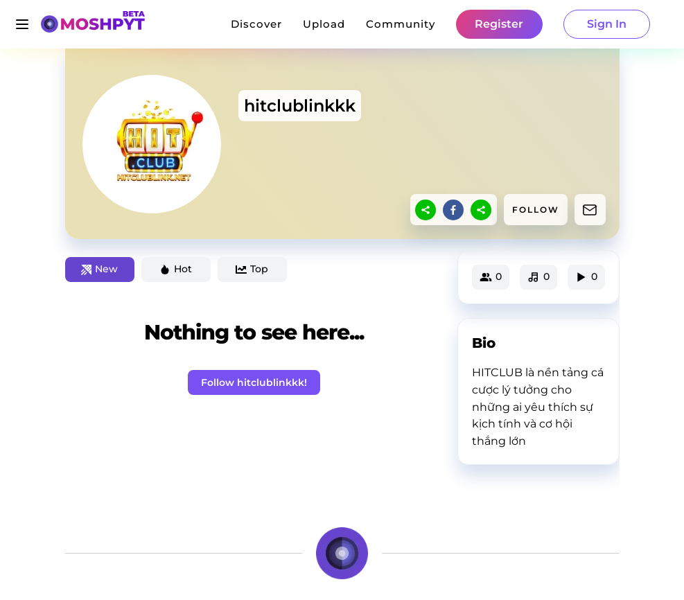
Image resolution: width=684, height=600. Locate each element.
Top (252, 269)
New (99, 269)
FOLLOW (535, 209)
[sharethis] (425, 210)
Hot (175, 269)
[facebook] (453, 210)
